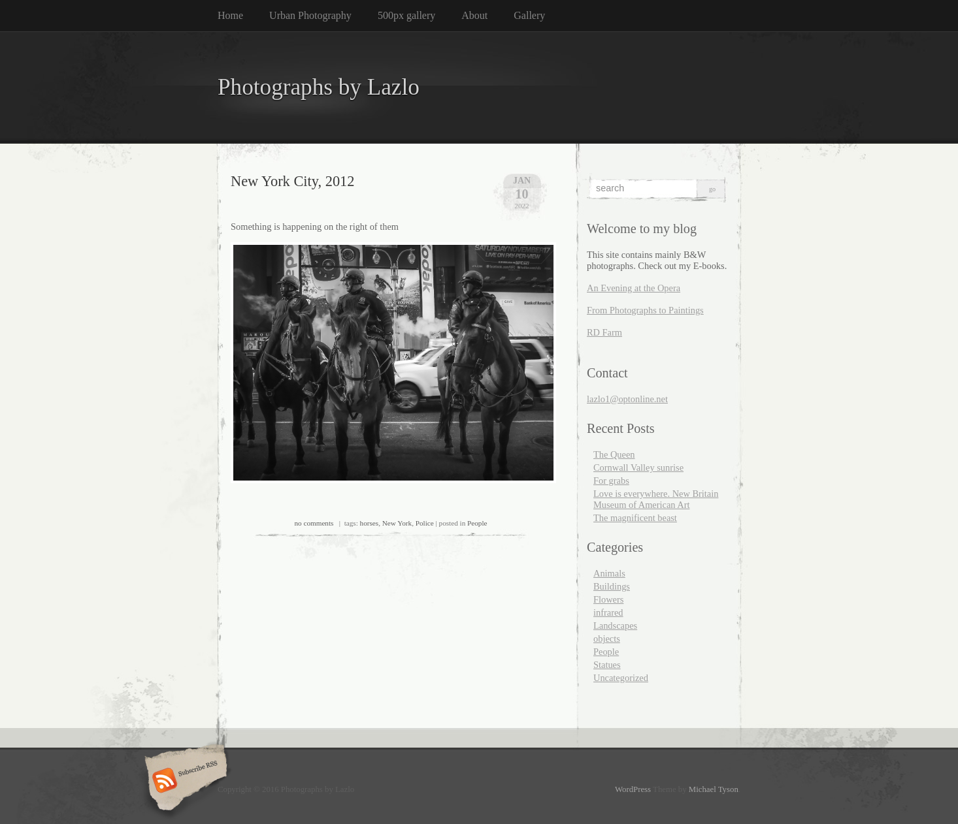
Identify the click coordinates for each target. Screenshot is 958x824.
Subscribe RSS (184, 781)
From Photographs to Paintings (645, 310)
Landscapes (615, 625)
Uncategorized (620, 678)
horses (369, 523)
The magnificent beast (635, 518)
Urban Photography (310, 15)
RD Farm (604, 332)
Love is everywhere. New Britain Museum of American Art (655, 499)
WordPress (633, 789)
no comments (313, 523)
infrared (608, 612)
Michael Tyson (713, 789)
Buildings (611, 586)
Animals (609, 573)
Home (230, 15)
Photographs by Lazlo (319, 87)
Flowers (608, 599)
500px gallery (406, 15)
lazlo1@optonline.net (627, 399)
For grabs (611, 480)
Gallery (529, 15)
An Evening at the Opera (633, 288)
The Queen (614, 454)
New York (397, 523)
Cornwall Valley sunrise (638, 467)
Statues (607, 664)
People (477, 523)
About (474, 15)
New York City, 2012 (293, 181)
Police (425, 523)
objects (606, 638)
